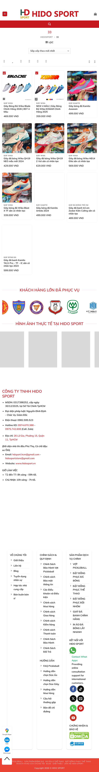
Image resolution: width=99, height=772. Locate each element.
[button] (4, 14)
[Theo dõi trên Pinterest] (80, 708)
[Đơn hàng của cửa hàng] (49, 51)
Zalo (7, 741)
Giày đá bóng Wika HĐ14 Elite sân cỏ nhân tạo (82, 160)
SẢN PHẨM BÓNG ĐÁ (34, 761)
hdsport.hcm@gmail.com (25, 454)
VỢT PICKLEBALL (15, 761)
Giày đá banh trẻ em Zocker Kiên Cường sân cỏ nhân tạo (82, 211)
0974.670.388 (26, 425)
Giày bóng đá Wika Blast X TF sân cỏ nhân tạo (16, 209)
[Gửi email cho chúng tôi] (80, 698)
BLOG (48, 763)
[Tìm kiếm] (49, 24)
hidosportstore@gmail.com (20, 458)
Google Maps (6, 731)
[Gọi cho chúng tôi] (73, 708)
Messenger (7, 750)
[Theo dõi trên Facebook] (73, 689)
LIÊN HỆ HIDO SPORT (73, 763)
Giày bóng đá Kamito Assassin (79, 107)
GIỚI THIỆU (58, 763)
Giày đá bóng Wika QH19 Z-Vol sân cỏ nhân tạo (49, 160)
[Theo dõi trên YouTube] (73, 717)
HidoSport (46, 37)
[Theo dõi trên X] (73, 698)
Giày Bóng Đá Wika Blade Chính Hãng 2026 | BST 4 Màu (17, 109)
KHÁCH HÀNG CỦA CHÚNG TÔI (30, 763)
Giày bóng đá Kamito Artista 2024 (47, 209)
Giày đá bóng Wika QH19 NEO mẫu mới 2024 (17, 160)
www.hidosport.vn (26, 463)
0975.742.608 (13, 428)
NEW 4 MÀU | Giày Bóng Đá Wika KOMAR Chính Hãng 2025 (49, 109)
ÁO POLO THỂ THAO (54, 761)
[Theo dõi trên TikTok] (80, 689)
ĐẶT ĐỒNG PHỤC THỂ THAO (78, 761)
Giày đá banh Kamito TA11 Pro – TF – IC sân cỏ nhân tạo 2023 (17, 263)
